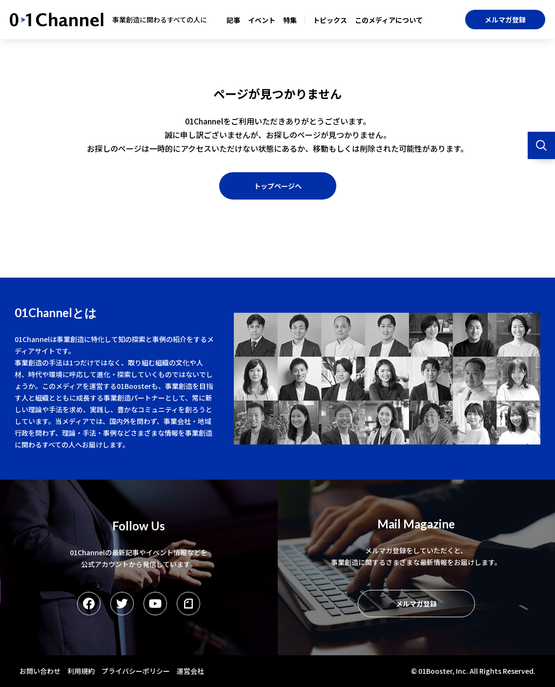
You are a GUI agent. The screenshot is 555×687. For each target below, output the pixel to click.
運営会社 (190, 671)
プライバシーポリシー (136, 671)
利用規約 (81, 671)
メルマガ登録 (505, 19)
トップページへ (278, 186)
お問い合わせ (40, 671)
